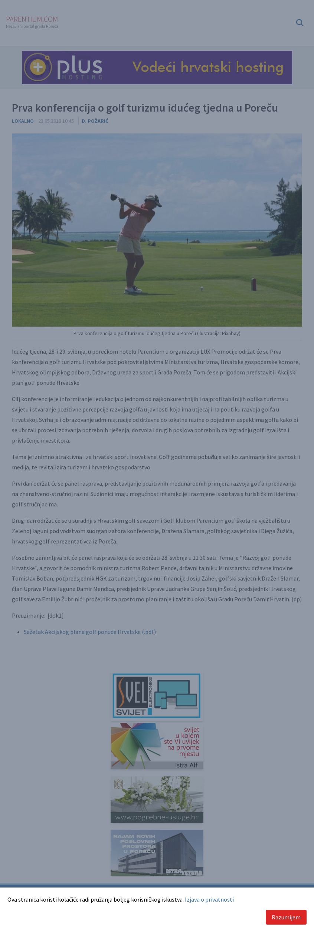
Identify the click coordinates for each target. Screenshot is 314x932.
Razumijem (286, 917)
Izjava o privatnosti (209, 899)
